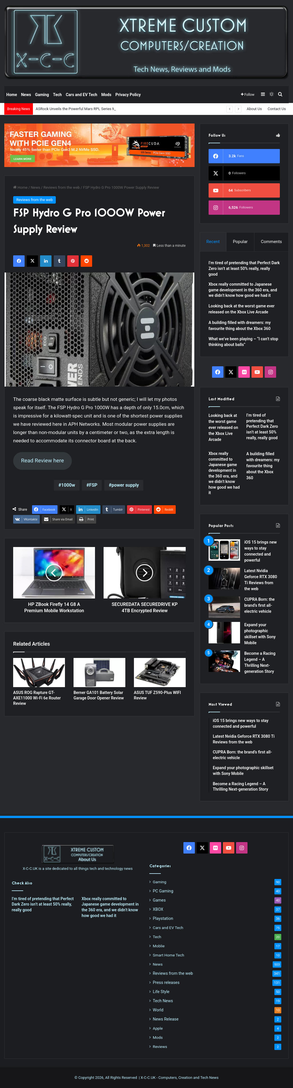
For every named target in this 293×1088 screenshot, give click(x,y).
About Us (254, 109)
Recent (212, 241)
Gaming (42, 94)
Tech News (163, 1001)
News (26, 94)
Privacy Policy (128, 94)
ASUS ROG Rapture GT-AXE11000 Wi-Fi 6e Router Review (37, 698)
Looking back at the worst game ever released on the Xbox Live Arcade (223, 427)
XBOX (158, 909)
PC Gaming (163, 891)
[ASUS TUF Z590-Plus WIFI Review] (160, 672)
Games (159, 900)
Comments (271, 241)
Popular (240, 241)
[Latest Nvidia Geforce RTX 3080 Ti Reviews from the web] (224, 578)
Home (11, 94)
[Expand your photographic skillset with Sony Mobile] (224, 632)
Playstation (163, 918)
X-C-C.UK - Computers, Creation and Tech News (180, 1077)
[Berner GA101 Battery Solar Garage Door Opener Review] (99, 672)
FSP (93, 485)
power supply (125, 485)
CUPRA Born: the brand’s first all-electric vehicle (259, 605)
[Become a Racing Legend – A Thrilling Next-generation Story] (224, 661)
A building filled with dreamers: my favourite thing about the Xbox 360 (263, 465)
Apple (158, 1028)
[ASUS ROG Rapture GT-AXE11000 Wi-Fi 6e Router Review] (39, 672)
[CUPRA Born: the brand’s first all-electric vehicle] (224, 607)
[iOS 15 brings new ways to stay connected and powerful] (224, 550)
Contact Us (277, 109)
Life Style (161, 991)
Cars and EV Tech (81, 94)
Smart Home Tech (168, 955)
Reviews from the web (61, 187)
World (158, 1010)
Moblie (159, 946)
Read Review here (42, 460)
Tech (57, 94)
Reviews (160, 1046)
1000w (68, 485)
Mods (106, 94)
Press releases (166, 982)
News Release (166, 1019)
